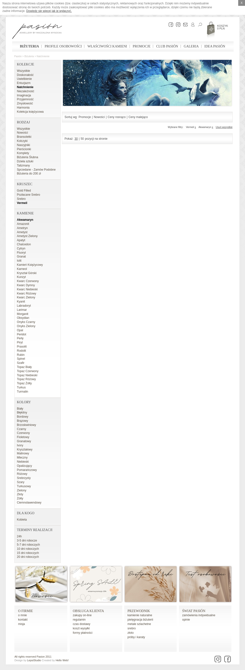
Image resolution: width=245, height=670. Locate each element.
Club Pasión (167, 46)
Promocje (141, 46)
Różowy (22, 474)
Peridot (21, 334)
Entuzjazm (24, 83)
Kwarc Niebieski (27, 289)
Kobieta (22, 519)
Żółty (20, 498)
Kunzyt (21, 277)
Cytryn (21, 248)
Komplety (23, 153)
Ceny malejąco (138, 117)
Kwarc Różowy (26, 293)
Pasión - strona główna (37, 32)
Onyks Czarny (26, 322)
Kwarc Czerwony (28, 281)
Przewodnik (139, 611)
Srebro (21, 199)
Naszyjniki (23, 145)
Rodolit (21, 350)
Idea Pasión (214, 46)
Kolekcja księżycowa (30, 111)
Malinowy (23, 453)
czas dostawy (81, 624)
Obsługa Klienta (88, 611)
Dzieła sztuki (25, 161)
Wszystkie (23, 71)
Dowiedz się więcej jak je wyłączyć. (49, 11)
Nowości (22, 132)
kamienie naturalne (140, 615)
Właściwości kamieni (107, 46)
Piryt (20, 342)
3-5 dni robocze (27, 540)
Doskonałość (25, 75)
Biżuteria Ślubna (27, 157)
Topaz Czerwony (28, 371)
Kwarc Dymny (26, 285)
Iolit (19, 260)
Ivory (20, 445)
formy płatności (83, 632)
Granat (21, 256)
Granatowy (24, 441)
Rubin (21, 355)
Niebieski (23, 461)
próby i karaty (136, 637)
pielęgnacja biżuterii (140, 619)
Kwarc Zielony (26, 297)
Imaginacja (24, 95)
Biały (20, 408)
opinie (186, 619)
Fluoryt (21, 252)
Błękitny (22, 412)
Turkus (21, 387)
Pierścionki (24, 149)
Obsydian (23, 318)
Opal (20, 330)
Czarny (21, 429)
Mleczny (22, 457)
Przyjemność (25, 99)
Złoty (20, 494)
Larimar (22, 310)
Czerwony (23, 433)
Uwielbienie (24, 79)
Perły (20, 338)
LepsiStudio (34, 660)
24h (19, 536)
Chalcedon (24, 244)
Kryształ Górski (27, 273)
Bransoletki (24, 136)
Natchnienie (43, 56)
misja (21, 624)
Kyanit (21, 301)
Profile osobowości (63, 46)
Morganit (22, 314)
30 (76, 138)
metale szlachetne (139, 624)
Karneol (22, 269)
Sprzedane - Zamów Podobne (36, 169)
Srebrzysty (24, 478)
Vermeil (22, 203)
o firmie (25, 611)
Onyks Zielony (26, 326)
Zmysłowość (25, 103)
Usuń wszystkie (224, 127)
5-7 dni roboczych (28, 544)
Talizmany (23, 165)
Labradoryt (24, 305)
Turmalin (22, 391)
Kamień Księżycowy (30, 264)
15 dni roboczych (28, 553)
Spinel (21, 358)
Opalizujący (24, 466)
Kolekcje (25, 64)
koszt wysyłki (81, 628)
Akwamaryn (25, 219)
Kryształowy (25, 449)
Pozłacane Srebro (28, 194)
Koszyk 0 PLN (222, 27)
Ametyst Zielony (27, 236)
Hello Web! (62, 660)
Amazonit (23, 224)
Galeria (191, 46)
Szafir (21, 363)
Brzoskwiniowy (26, 425)
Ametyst (22, 232)
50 (82, 138)
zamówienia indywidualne (198, 615)
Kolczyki (22, 141)
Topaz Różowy (26, 379)
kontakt (23, 619)
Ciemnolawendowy (29, 502)
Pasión (18, 56)
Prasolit (22, 346)
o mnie (22, 615)
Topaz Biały (24, 367)
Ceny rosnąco (117, 117)
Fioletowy (23, 437)
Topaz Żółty (24, 383)
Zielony (21, 490)
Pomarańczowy (27, 470)
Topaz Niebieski (27, 375)
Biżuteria (29, 46)
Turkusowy (24, 486)
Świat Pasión (193, 611)
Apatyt (21, 240)
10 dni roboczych (28, 549)
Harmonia (23, 107)
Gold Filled (24, 190)
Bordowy (22, 416)
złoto (131, 632)
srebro (132, 628)
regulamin (79, 619)
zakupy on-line (82, 615)
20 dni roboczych (28, 557)
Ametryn (22, 228)
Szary (21, 482)
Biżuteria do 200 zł (29, 173)
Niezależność (25, 91)
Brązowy (22, 420)
